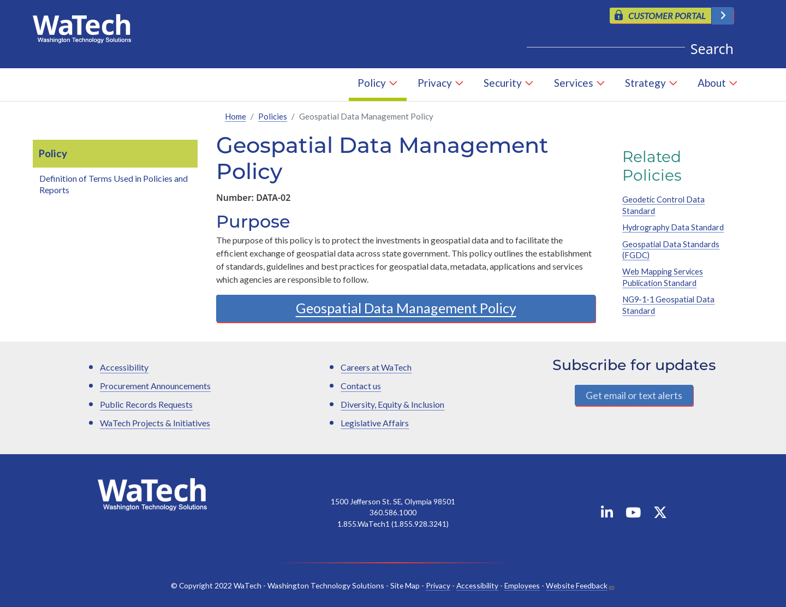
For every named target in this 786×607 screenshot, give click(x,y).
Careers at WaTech (376, 367)
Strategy (645, 82)
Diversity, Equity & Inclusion (392, 404)
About (712, 82)
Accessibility (124, 367)
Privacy (435, 82)
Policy (372, 82)
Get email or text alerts (634, 396)
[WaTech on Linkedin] (607, 514)
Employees (522, 586)
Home (235, 117)
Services (573, 82)
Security (503, 82)
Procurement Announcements (155, 385)
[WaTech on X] (660, 514)
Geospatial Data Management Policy (406, 308)
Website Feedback (577, 586)
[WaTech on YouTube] (633, 514)
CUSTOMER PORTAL (667, 15)
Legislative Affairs (375, 423)
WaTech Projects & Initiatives (155, 423)
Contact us (361, 385)
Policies (272, 117)
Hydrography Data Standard (673, 228)
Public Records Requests (146, 404)
